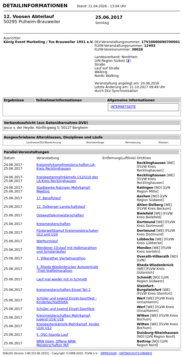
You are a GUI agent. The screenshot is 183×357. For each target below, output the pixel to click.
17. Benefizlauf (48, 198)
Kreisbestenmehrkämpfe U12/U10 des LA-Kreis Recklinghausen (67, 179)
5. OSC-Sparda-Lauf (52, 335)
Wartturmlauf (47, 241)
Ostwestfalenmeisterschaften (60, 215)
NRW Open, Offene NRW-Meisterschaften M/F (56, 343)
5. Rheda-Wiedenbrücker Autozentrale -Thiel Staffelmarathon (67, 269)
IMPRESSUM (109, 353)
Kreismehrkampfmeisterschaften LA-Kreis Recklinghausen (65, 166)
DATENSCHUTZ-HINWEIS (135, 353)
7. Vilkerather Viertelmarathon (60, 258)
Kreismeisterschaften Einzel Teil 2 (63, 290)
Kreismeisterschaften (53, 224)
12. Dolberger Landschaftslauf (60, 207)
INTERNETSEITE (123, 107)
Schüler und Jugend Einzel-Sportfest (65, 309)
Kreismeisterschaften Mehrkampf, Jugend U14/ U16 (63, 317)
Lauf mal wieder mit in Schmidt (61, 279)
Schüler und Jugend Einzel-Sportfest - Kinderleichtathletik (66, 300)
